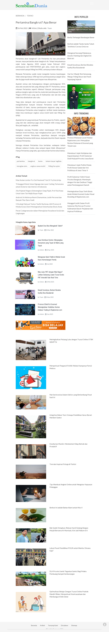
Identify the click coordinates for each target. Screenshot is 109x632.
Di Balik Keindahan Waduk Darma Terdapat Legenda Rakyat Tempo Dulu (81, 29)
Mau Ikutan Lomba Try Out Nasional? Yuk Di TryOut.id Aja (38, 180)
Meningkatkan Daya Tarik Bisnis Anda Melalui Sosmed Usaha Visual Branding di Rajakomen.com (80, 194)
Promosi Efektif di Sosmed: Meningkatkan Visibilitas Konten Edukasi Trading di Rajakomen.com (50, 307)
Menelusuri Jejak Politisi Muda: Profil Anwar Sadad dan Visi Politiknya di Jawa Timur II (79, 167)
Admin (42, 250)
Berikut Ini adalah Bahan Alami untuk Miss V (65, 508)
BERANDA (20, 16)
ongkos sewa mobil (37, 166)
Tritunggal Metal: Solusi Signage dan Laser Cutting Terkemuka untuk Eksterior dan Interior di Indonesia (40, 185)
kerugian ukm (22, 166)
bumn (40, 161)
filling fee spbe (54, 166)
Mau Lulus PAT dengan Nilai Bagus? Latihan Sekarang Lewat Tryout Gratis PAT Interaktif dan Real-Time (51, 275)
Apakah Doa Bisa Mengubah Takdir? (50, 226)
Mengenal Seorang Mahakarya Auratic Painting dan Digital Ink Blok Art (79, 55)
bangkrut (31, 161)
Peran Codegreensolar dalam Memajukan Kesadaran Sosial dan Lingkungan (40, 212)
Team (49, 28)
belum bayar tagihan (53, 161)
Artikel (42, 625)
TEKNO (30, 16)
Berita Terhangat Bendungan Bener (80, 37)
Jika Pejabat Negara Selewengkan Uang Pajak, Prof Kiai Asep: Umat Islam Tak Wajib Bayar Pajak (39, 192)
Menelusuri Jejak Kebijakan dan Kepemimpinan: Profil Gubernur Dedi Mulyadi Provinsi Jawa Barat (80, 156)
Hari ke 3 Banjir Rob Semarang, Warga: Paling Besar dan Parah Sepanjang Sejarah (79, 76)
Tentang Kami (53, 625)
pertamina (21, 161)
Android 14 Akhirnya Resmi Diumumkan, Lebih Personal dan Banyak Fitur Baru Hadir (39, 198)
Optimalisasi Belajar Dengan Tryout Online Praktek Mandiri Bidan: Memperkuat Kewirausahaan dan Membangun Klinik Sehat (68, 594)
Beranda (34, 625)
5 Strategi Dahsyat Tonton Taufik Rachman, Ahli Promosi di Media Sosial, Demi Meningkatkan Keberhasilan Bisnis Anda (39, 205)
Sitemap (74, 625)
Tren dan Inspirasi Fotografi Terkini (62, 464)
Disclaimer (64, 625)
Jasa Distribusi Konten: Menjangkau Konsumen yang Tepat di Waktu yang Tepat (50, 243)
